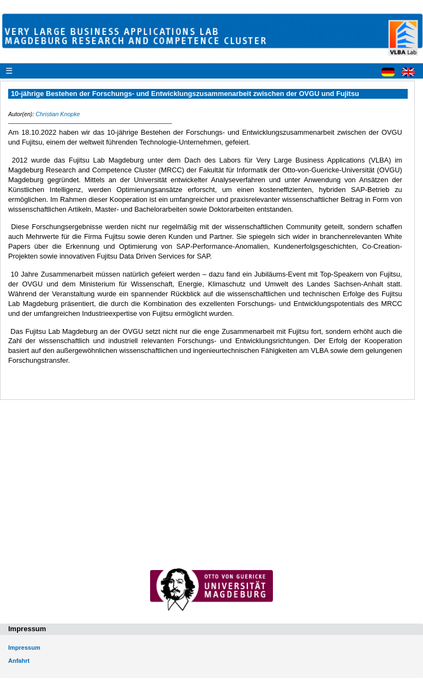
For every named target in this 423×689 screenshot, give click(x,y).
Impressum (24, 647)
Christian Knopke (57, 114)
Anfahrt (18, 660)
